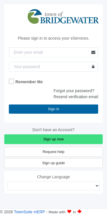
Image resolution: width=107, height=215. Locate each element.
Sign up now (53, 139)
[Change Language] (53, 185)
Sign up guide (53, 163)
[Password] (53, 67)
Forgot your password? (74, 90)
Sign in (53, 109)
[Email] (53, 52)
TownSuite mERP (30, 212)
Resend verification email (76, 96)
